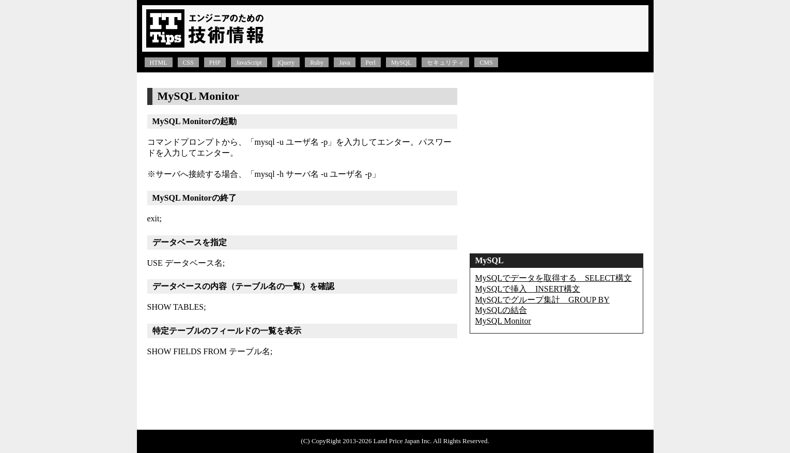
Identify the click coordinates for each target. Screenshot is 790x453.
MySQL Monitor (503, 320)
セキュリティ (445, 62)
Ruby (316, 62)
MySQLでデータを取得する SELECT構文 (553, 278)
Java (344, 62)
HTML (158, 62)
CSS (188, 62)
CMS (485, 62)
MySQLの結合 (501, 310)
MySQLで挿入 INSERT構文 (528, 288)
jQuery (286, 62)
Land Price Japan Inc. (403, 441)
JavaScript (249, 62)
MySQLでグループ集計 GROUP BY (542, 299)
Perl (371, 62)
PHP (215, 62)
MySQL (401, 62)
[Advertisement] (460, 28)
